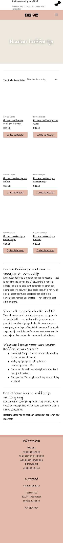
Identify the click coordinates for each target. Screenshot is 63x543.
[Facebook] (26, 15)
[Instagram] (29, 15)
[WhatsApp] (33, 15)
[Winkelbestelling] (42, 79)
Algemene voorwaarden (31, 459)
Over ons (31, 447)
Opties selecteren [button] (15, 134)
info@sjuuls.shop (31, 500)
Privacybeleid (31, 463)
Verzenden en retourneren (31, 455)
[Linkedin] (36, 15)
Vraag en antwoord (31, 451)
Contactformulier (31, 485)
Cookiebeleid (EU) (31, 467)
